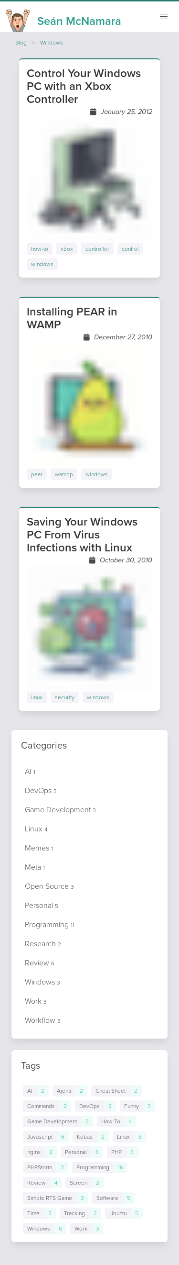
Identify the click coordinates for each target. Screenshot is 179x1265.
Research (43, 943)
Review (39, 962)
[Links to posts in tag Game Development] (58, 1121)
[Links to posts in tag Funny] (137, 1106)
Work (36, 1001)
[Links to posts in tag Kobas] (91, 1136)
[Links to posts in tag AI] (36, 1090)
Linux (36, 828)
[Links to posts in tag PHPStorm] (45, 1167)
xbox (67, 249)
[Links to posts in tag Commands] (47, 1106)
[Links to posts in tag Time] (39, 1213)
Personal (41, 905)
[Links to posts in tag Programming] (99, 1167)
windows (42, 264)
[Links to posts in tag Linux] (129, 1136)
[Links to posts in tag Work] (86, 1228)
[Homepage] (63, 18)
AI (30, 771)
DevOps (41, 790)
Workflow (43, 1020)
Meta (35, 867)
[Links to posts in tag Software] (113, 1198)
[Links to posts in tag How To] (116, 1121)
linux (36, 697)
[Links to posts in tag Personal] (82, 1152)
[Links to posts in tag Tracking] (80, 1213)
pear (36, 474)
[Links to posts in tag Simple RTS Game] (55, 1198)
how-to (39, 249)
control (130, 249)
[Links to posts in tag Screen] (84, 1182)
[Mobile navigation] (163, 16)
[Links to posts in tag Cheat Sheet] (116, 1090)
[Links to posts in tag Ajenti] (70, 1090)
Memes (39, 847)
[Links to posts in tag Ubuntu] (124, 1213)
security (64, 697)
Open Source (49, 886)
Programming (49, 924)
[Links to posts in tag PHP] (122, 1152)
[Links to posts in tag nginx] (40, 1152)
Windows (51, 42)
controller (97, 249)
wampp (64, 474)
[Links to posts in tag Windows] (44, 1228)
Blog (21, 42)
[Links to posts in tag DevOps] (95, 1106)
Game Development (60, 809)
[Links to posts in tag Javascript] (46, 1136)
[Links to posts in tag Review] (42, 1182)
